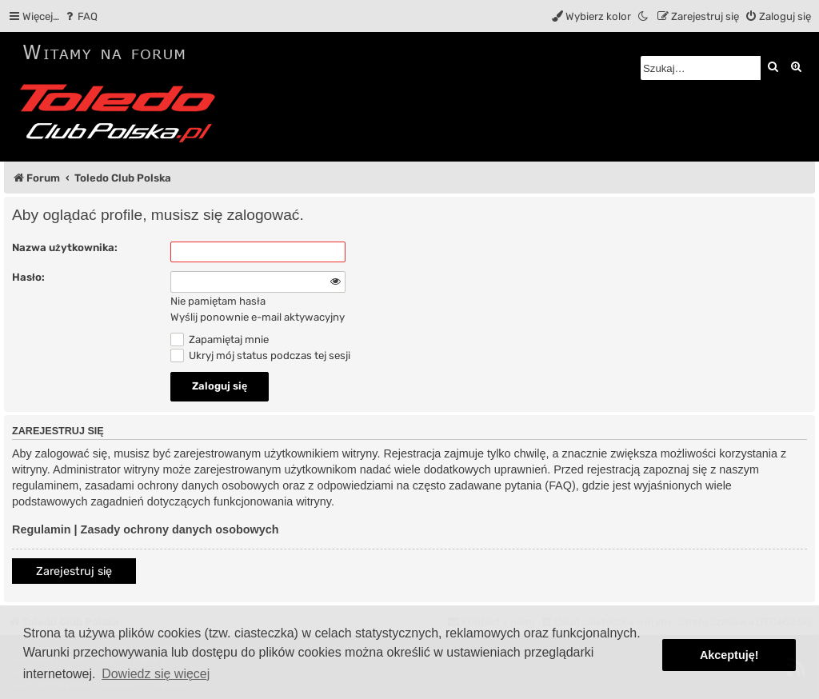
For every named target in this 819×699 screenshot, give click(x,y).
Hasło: (28, 277)
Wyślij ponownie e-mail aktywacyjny (257, 317)
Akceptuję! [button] (729, 655)
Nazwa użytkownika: (65, 248)
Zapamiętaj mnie (219, 340)
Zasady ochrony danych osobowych (180, 529)
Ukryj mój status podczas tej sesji (260, 355)
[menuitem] (80, 16)
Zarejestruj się (74, 571)
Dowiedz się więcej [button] (156, 674)
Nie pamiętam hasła (218, 301)
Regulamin (41, 529)
